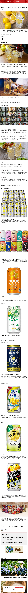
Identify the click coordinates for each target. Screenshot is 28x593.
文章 (9, 172)
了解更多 (14, 589)
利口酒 (12, 30)
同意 (19, 587)
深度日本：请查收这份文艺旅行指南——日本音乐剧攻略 (12, 542)
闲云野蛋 (2, 36)
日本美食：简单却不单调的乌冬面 (8, 539)
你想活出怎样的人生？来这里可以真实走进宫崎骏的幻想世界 (13, 537)
